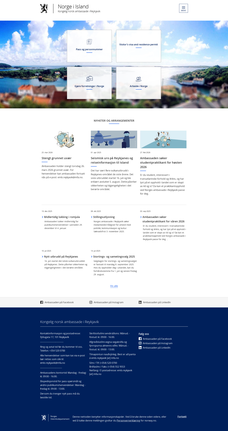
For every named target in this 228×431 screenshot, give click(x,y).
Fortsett (182, 416)
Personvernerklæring (128, 420)
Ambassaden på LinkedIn (157, 302)
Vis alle (114, 286)
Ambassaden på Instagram (108, 302)
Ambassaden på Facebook (59, 302)
